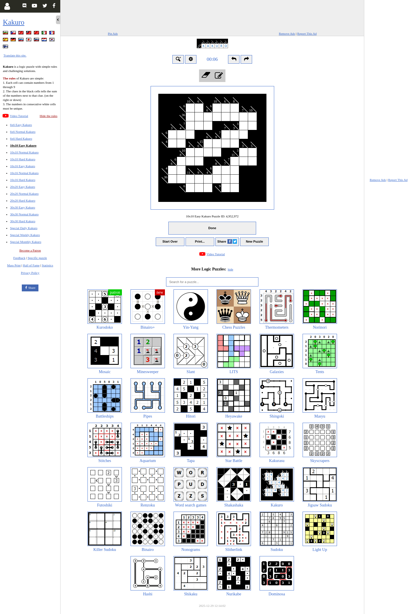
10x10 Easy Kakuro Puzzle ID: (212, 216)
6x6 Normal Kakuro (23, 131)
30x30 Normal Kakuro (24, 214)
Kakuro (13, 22)
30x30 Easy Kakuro (22, 207)
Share (32, 287)
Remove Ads (287, 33)
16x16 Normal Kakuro (24, 173)
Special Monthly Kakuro (25, 241)
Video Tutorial (19, 116)
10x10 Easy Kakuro (23, 145)
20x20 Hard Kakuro (22, 200)
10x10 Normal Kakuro (24, 152)
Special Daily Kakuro (23, 228)
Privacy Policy (30, 272)
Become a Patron (30, 250)
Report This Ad (307, 33)
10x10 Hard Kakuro (22, 159)
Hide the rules (48, 116)
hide (230, 269)
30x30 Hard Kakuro (22, 221)
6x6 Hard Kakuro (21, 138)
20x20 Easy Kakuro (22, 186)
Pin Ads (113, 33)
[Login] (7, 6)
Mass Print (14, 265)
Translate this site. (14, 55)
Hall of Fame (31, 265)
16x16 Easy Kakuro (22, 166)
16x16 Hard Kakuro (22, 180)
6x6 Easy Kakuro (21, 124)
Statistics (47, 265)
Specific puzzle (37, 258)
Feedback (19, 258)
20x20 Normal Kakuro (24, 193)
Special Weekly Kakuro (25, 235)
